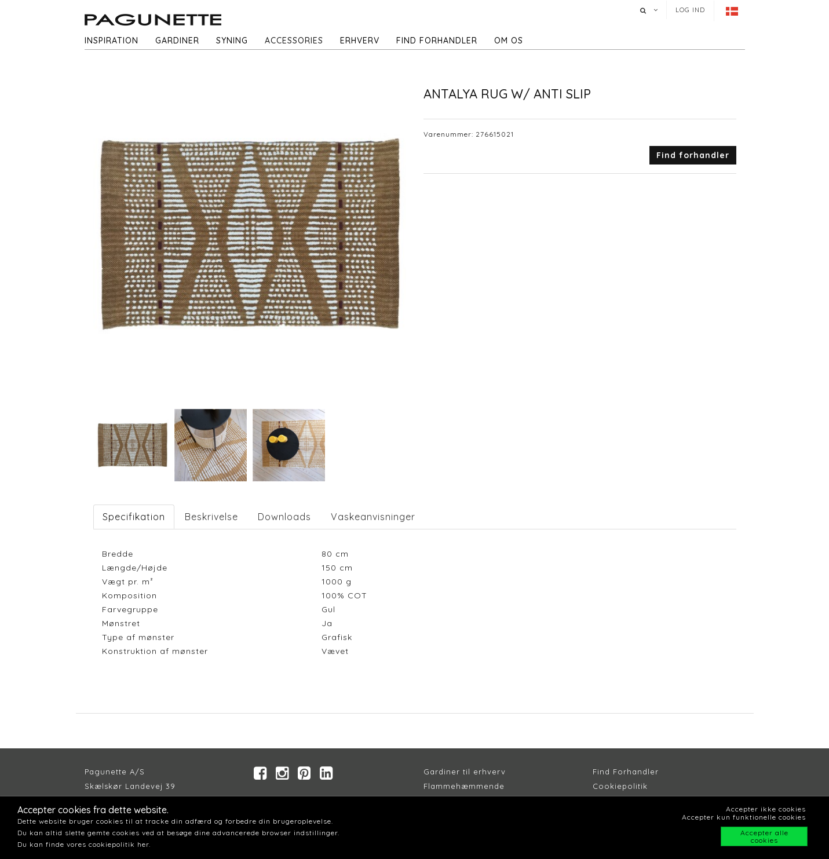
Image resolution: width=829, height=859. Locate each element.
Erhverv (359, 40)
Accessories (294, 40)
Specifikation (134, 516)
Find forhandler (436, 40)
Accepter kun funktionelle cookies (744, 817)
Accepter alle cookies (764, 836)
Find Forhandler (626, 771)
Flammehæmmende (464, 786)
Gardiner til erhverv (464, 771)
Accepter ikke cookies (766, 809)
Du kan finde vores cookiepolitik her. (84, 844)
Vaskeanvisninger (373, 516)
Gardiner (177, 40)
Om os (508, 40)
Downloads (284, 516)
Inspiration (111, 40)
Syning (232, 40)
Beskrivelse (211, 516)
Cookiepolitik (620, 786)
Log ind (690, 10)
